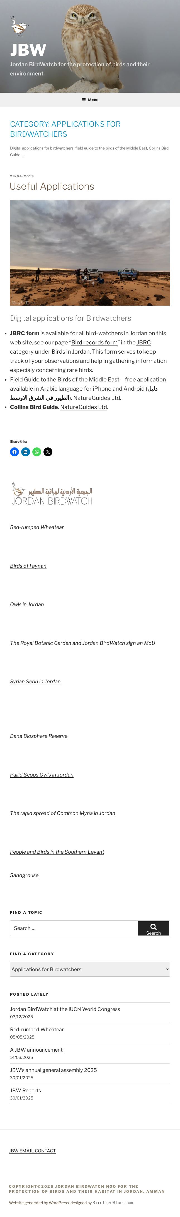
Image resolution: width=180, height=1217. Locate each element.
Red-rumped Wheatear (37, 527)
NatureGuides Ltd (83, 407)
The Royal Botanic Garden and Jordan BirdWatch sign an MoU (82, 643)
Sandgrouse (24, 875)
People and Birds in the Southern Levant (57, 852)
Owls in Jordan (27, 604)
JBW (28, 50)
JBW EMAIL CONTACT (32, 1151)
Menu (90, 99)
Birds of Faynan (28, 566)
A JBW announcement (36, 1050)
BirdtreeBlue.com (113, 1202)
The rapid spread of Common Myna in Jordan (62, 813)
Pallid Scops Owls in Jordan (42, 775)
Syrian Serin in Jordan (35, 681)
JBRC (143, 342)
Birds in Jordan (71, 351)
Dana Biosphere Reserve (38, 736)
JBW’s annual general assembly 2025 (53, 1070)
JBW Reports (25, 1090)
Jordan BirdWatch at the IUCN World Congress (65, 1009)
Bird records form (94, 342)
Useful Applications (51, 186)
